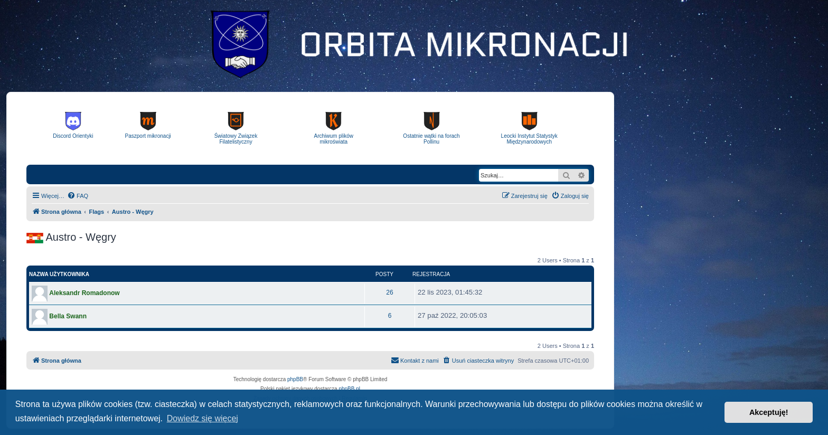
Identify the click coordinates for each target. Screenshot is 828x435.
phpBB (295, 379)
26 (389, 292)
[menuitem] (77, 196)
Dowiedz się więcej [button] (202, 418)
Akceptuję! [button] (768, 412)
